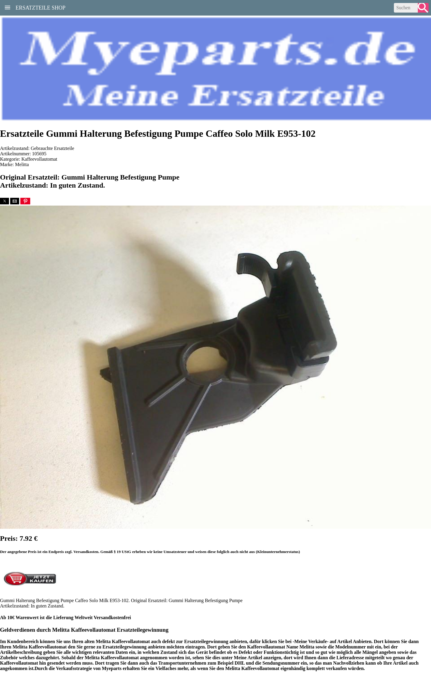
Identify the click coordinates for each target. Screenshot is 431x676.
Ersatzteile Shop (41, 7)
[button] (4, 201)
